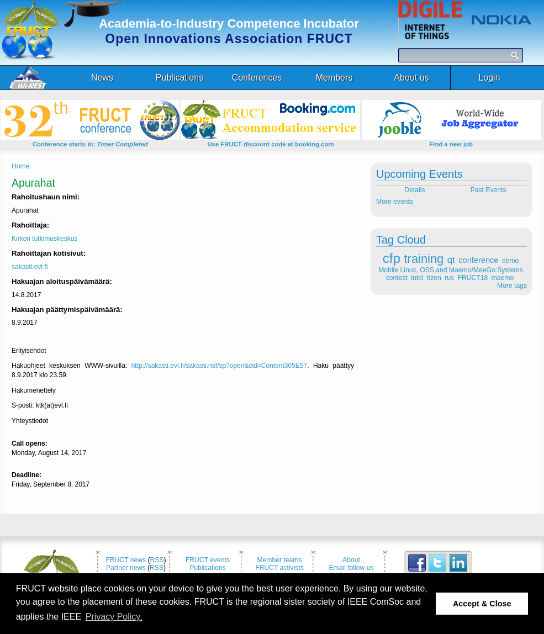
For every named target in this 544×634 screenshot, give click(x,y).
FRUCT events (208, 560)
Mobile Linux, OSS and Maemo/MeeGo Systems (450, 270)
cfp (391, 258)
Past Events (489, 190)
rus (449, 278)
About (351, 560)
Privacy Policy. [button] (114, 616)
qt (451, 260)
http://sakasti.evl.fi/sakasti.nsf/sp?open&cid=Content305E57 (219, 365)
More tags (512, 285)
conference (478, 260)
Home (20, 166)
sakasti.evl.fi (29, 267)
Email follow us (351, 568)
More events (394, 201)
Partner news (126, 568)
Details (414, 190)
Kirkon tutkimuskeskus (44, 238)
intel (417, 278)
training (424, 259)
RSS (157, 560)
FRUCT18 (473, 278)
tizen (434, 278)
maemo (503, 278)
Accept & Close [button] (482, 603)
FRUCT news (125, 560)
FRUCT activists (279, 568)
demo (510, 261)
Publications (207, 568)
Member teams (279, 560)
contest (397, 278)
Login (489, 77)
